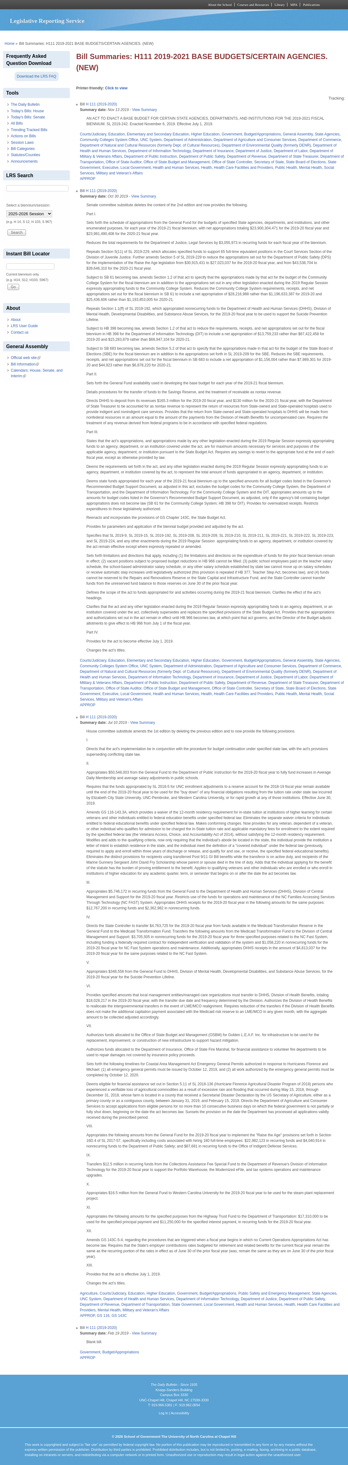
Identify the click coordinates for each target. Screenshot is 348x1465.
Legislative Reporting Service (47, 21)
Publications (311, 4)
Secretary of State (269, 162)
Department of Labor (291, 151)
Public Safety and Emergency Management (274, 1293)
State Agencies (327, 134)
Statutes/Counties (25, 155)
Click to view (116, 88)
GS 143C (119, 1315)
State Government (187, 1304)
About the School (220, 4)
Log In (163, 1413)
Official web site (25, 358)
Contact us (19, 332)
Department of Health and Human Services (138, 1299)
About (15, 320)
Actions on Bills (23, 136)
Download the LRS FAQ (36, 76)
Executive (110, 167)
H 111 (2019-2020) (101, 104)
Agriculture (88, 1293)
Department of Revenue (246, 156)
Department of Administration (188, 140)
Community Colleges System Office (109, 140)
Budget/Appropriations (262, 134)
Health (206, 167)
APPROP (87, 179)
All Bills (17, 123)
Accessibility (180, 1413)
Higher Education (205, 134)
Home (10, 43)
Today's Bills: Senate (28, 117)
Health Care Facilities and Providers (243, 167)
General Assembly (298, 134)
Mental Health (310, 167)
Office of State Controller (232, 162)
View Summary (144, 110)
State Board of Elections (306, 162)
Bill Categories (23, 149)
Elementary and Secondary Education (158, 134)
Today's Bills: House (27, 111)
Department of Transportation (145, 1304)
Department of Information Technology (159, 151)
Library (279, 4)
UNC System (151, 140)
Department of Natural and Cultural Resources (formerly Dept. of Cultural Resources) (149, 145)
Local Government (136, 167)
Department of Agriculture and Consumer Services (255, 140)
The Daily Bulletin (25, 104)
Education (116, 134)
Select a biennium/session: (28, 205)
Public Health (286, 167)
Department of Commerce (319, 140)
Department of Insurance (213, 151)
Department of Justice (254, 151)
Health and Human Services (176, 167)
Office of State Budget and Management (177, 162)
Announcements (24, 161)
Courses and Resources (253, 4)
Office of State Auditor (124, 162)
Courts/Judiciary (93, 134)
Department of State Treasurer (293, 156)
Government (232, 134)
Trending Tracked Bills (29, 130)
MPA (293, 4)
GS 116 (103, 1315)
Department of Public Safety (202, 156)
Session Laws (22, 142)
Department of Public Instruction (150, 156)
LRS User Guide (24, 326)
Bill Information (25, 364)
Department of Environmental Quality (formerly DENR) (266, 145)
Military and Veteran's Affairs (119, 173)
